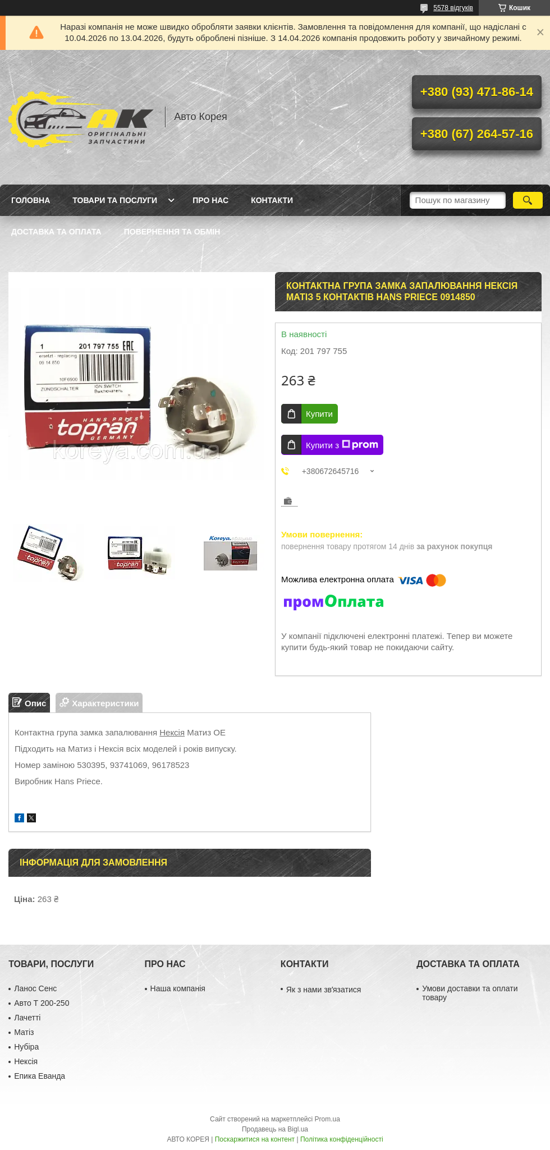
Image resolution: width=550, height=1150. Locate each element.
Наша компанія (177, 988)
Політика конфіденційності (341, 1139)
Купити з (342, 445)
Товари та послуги (114, 200)
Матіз (24, 1032)
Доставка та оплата (56, 231)
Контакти (272, 200)
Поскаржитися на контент (255, 1139)
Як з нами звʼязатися (323, 989)
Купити (319, 413)
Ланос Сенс (35, 988)
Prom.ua (327, 1119)
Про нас (210, 200)
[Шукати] (528, 200)
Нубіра (26, 1046)
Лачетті (27, 1017)
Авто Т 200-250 (41, 1003)
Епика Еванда (39, 1075)
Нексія (172, 732)
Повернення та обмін (172, 231)
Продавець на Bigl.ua (275, 1129)
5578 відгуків (453, 8)
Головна (30, 200)
